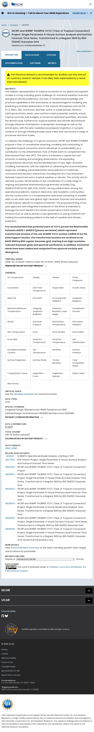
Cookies (4, 654)
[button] (46, 266)
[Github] (3, 616)
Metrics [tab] (52, 63)
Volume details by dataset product (27, 438)
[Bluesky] (6, 616)
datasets (14, 25)
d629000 (10, 466)
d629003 (10, 488)
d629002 (10, 474)
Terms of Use (7, 662)
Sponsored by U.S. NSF (10, 671)
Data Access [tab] (32, 55)
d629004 (10, 503)
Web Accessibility (8, 658)
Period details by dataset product (27, 265)
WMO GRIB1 (11, 448)
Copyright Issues (8, 666)
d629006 (10, 528)
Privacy (4, 649)
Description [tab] (11, 54)
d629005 (10, 518)
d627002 (10, 459)
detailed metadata (24, 394)
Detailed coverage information (24, 417)
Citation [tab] (51, 55)
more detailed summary (26, 547)
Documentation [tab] (13, 63)
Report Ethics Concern (10, 675)
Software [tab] (35, 63)
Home (4, 25)
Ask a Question (83, 51)
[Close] (91, 13)
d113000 (10, 456)
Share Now (79, 13)
